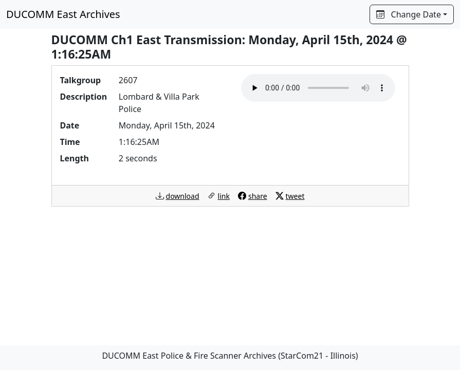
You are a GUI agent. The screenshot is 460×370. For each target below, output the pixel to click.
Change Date (408, 14)
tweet (295, 196)
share (257, 196)
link (224, 196)
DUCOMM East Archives (63, 14)
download (182, 196)
